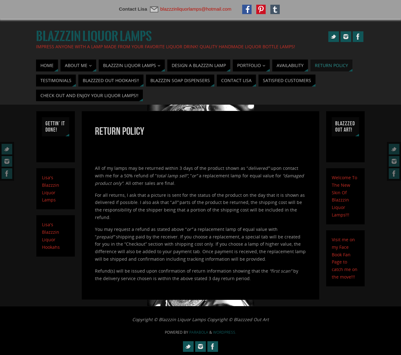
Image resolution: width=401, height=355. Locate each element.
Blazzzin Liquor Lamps (94, 36)
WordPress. (224, 332)
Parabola (198, 332)
